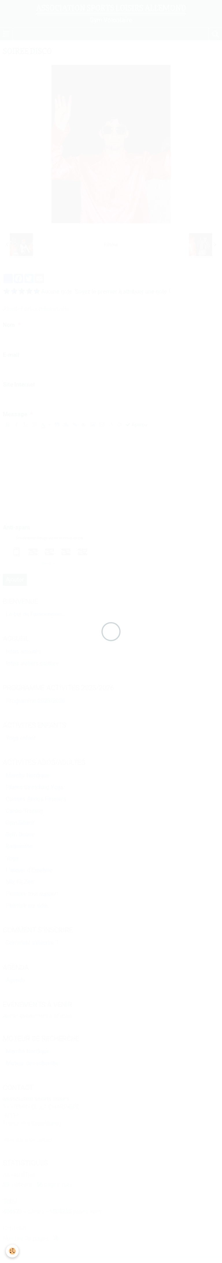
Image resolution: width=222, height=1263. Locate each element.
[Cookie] (12, 1251)
